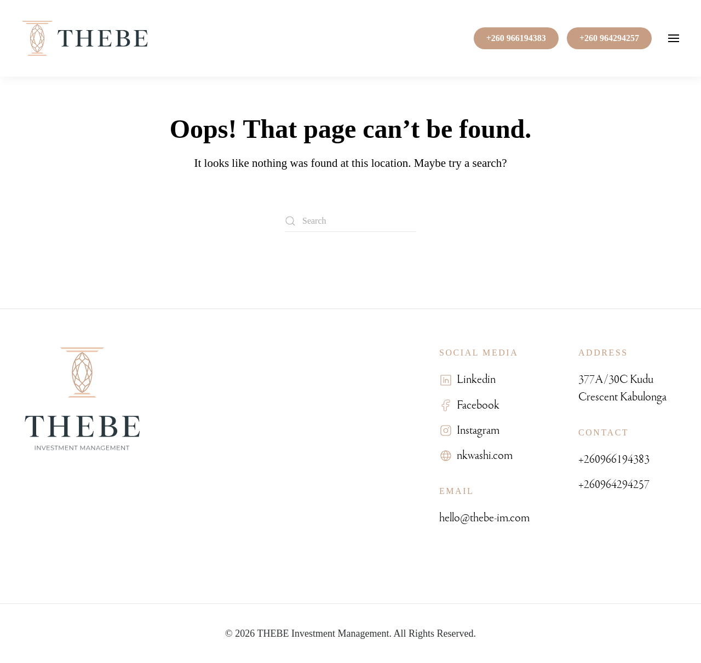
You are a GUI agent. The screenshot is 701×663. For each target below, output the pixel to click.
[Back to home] (85, 38)
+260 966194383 (516, 38)
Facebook (475, 405)
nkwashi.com (482, 455)
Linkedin (474, 379)
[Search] (350, 221)
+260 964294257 (609, 38)
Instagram (475, 430)
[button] (673, 38)
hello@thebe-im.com (484, 517)
